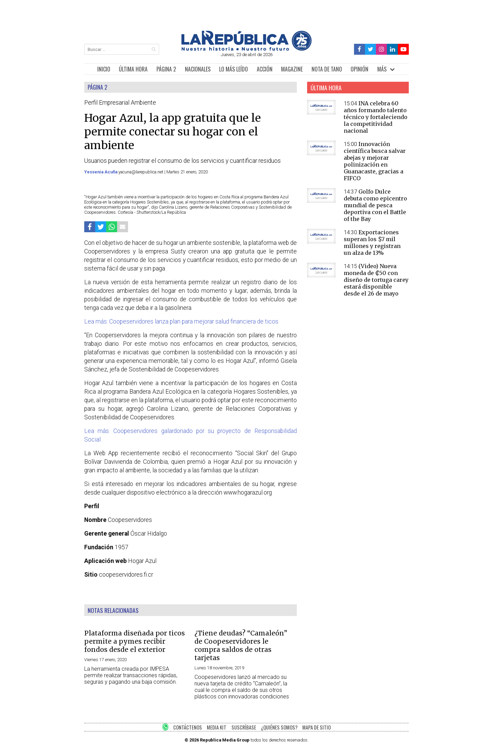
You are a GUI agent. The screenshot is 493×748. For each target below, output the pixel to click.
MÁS (382, 69)
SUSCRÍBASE (243, 727)
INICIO (103, 69)
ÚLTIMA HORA (133, 69)
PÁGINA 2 (166, 69)
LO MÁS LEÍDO (233, 69)
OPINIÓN (359, 69)
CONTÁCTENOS (187, 727)
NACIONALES (198, 69)
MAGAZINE (292, 69)
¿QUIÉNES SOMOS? (279, 727)
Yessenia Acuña (101, 171)
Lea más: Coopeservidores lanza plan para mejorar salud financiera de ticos (181, 321)
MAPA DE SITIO (316, 727)
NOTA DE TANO (327, 69)
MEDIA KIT (216, 727)
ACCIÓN (265, 69)
